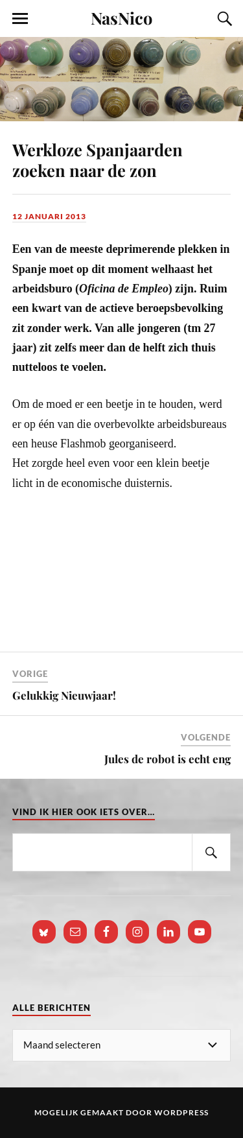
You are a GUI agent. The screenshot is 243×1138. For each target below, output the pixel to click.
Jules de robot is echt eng (167, 759)
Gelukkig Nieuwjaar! (64, 695)
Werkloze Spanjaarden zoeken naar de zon (97, 159)
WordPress (181, 1112)
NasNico (121, 17)
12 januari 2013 (49, 216)
